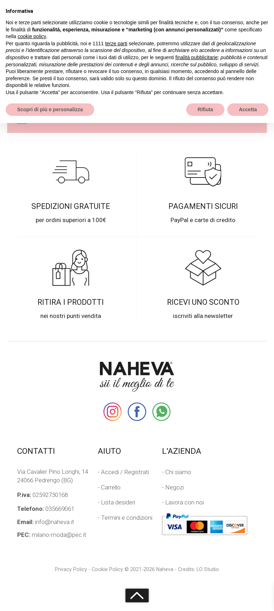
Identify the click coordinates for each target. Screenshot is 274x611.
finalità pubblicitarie (196, 57)
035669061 (45, 508)
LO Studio (208, 569)
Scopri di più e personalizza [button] (50, 109)
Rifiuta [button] (205, 109)
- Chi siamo (176, 472)
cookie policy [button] (31, 36)
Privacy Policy (71, 569)
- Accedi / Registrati (123, 472)
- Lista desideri (116, 502)
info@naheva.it (45, 521)
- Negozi (173, 487)
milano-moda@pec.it (51, 534)
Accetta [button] (248, 109)
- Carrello (109, 487)
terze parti (116, 43)
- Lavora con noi (183, 502)
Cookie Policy (107, 569)
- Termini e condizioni (125, 517)
